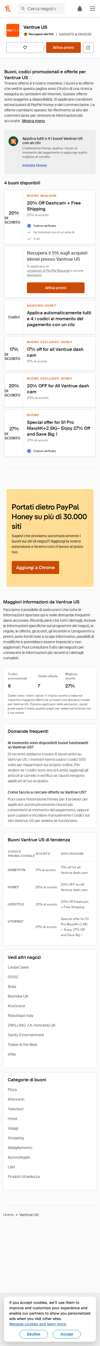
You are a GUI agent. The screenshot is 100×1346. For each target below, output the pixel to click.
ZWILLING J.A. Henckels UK (31, 1025)
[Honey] (7, 8)
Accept (67, 1334)
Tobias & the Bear (22, 1044)
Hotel (12, 1118)
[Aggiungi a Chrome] (35, 567)
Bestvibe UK (18, 996)
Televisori (15, 1109)
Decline (34, 1334)
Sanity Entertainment (26, 1034)
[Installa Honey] (34, 165)
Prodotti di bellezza (24, 1176)
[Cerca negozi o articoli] (41, 8)
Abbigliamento (20, 1147)
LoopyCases (18, 967)
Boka (12, 986)
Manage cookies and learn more (37, 1324)
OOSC (13, 976)
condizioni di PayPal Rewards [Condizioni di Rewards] (48, 270)
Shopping (16, 1138)
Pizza (12, 1089)
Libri (11, 1167)
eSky (12, 1054)
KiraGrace (16, 1005)
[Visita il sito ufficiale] (88, 47)
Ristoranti (16, 1099)
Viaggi (13, 1128)
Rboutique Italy (20, 1015)
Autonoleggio (19, 1157)
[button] (92, 8)
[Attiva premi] (63, 47)
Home (8, 1214)
